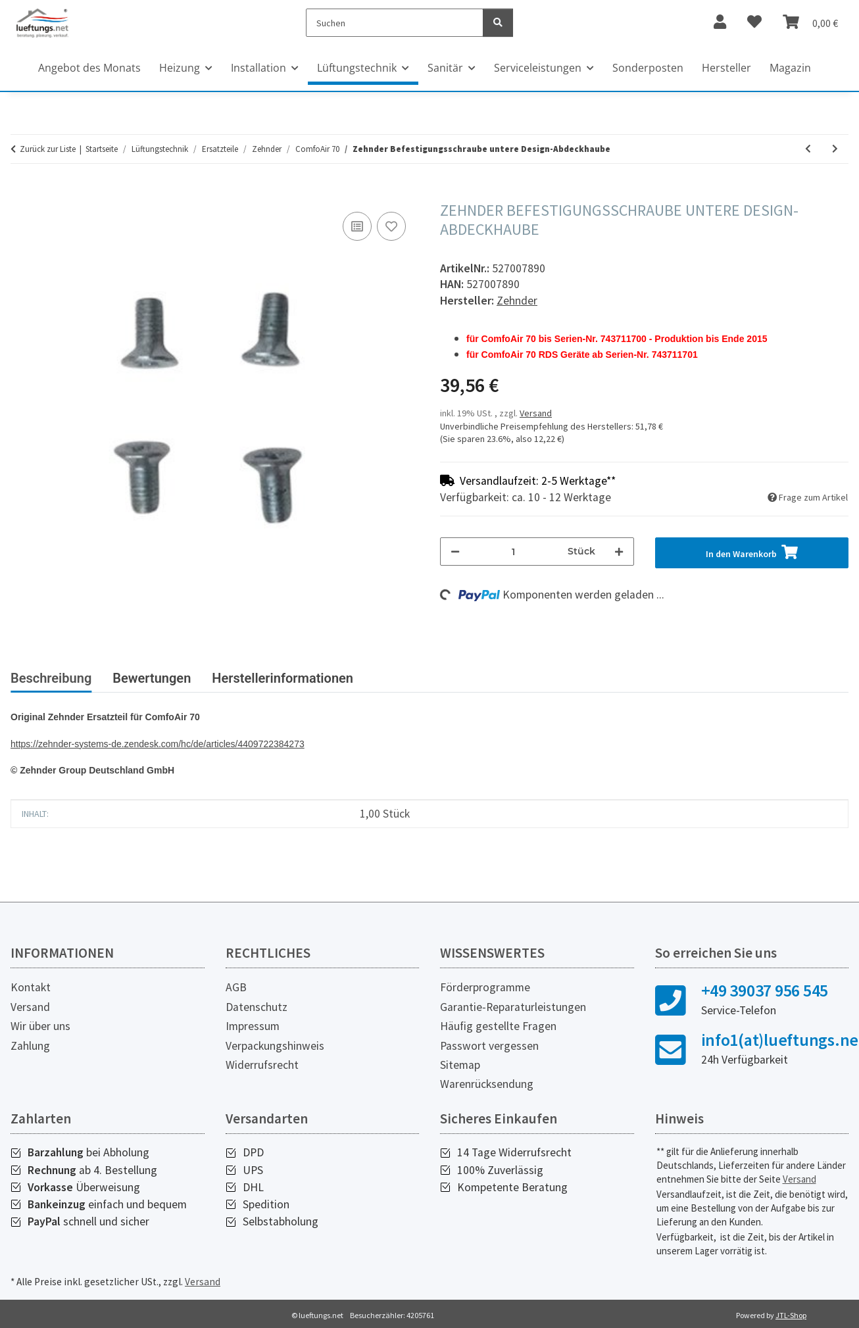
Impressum (253, 1026)
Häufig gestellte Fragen (498, 1026)
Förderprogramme (485, 987)
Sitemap (460, 1065)
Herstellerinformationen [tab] (282, 678)
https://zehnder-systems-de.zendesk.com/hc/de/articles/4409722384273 (158, 744)
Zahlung (30, 1046)
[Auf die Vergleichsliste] (357, 226)
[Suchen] (395, 23)
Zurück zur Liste (48, 149)
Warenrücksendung (486, 1084)
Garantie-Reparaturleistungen (513, 1007)
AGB (236, 987)
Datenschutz (256, 1007)
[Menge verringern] (455, 551)
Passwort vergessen (489, 1046)
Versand (536, 413)
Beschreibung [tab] (51, 678)
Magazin (790, 68)
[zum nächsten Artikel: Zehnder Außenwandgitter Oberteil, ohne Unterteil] (835, 149)
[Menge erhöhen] (618, 551)
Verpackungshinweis (275, 1046)
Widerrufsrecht (262, 1065)
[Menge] (513, 551)
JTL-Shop (790, 1315)
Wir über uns (40, 1026)
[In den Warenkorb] (21, 194)
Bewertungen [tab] (151, 678)
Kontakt (31, 987)
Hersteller (726, 68)
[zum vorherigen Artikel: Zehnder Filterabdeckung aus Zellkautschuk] (808, 149)
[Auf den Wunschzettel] (391, 226)
